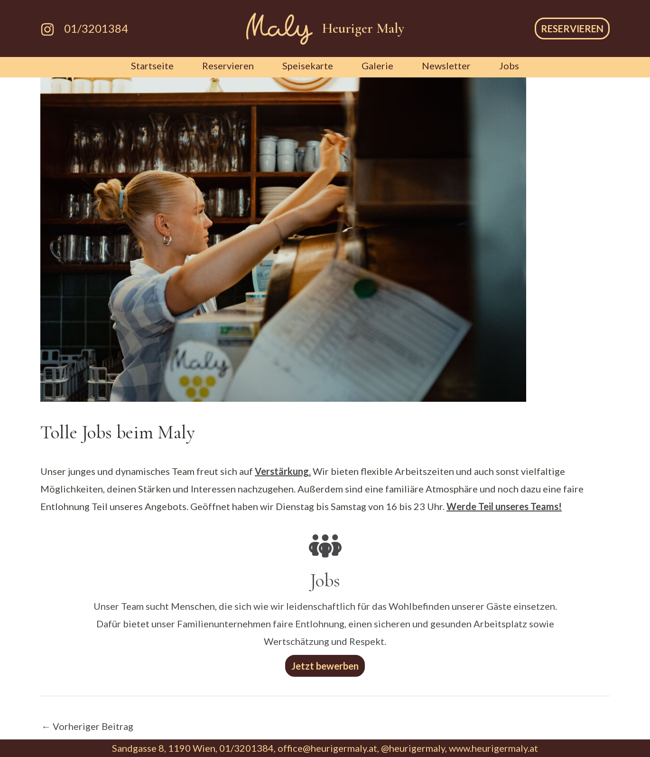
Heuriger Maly (363, 28)
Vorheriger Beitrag (87, 726)
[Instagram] (47, 29)
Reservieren (228, 65)
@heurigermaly (413, 748)
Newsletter (446, 65)
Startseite (152, 65)
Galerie (377, 65)
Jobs (509, 65)
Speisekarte (307, 65)
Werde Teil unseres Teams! (504, 506)
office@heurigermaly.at (327, 748)
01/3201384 (96, 28)
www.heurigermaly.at (493, 748)
